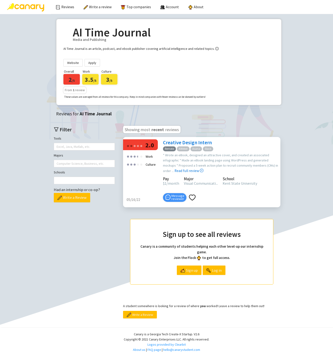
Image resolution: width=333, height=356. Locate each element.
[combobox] (57, 146)
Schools (59, 172)
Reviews (65, 6)
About (196, 6)
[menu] (192, 7)
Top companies (136, 6)
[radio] (128, 145)
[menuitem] (65, 7)
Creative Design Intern (187, 142)
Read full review (188, 170)
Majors (58, 155)
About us (139, 350)
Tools (57, 138)
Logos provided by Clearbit (166, 344)
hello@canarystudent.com (181, 350)
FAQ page (154, 350)
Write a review (98, 6)
